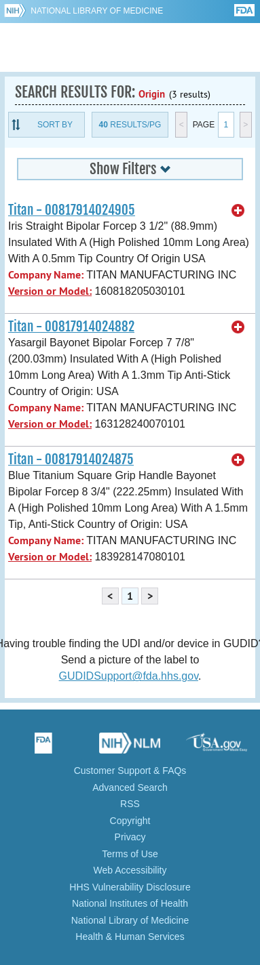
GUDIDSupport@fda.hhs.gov (128, 676)
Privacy (130, 836)
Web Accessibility (130, 870)
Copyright (130, 820)
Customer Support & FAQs (130, 770)
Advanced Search (130, 787)
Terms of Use (129, 853)
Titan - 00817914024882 (71, 327)
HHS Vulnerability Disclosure (129, 887)
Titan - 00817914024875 (71, 459)
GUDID (130, 47)
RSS (130, 803)
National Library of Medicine (97, 11)
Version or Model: (50, 291)
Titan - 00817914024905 (71, 210)
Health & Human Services (129, 936)
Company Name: (45, 275)
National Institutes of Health (130, 903)
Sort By (55, 124)
